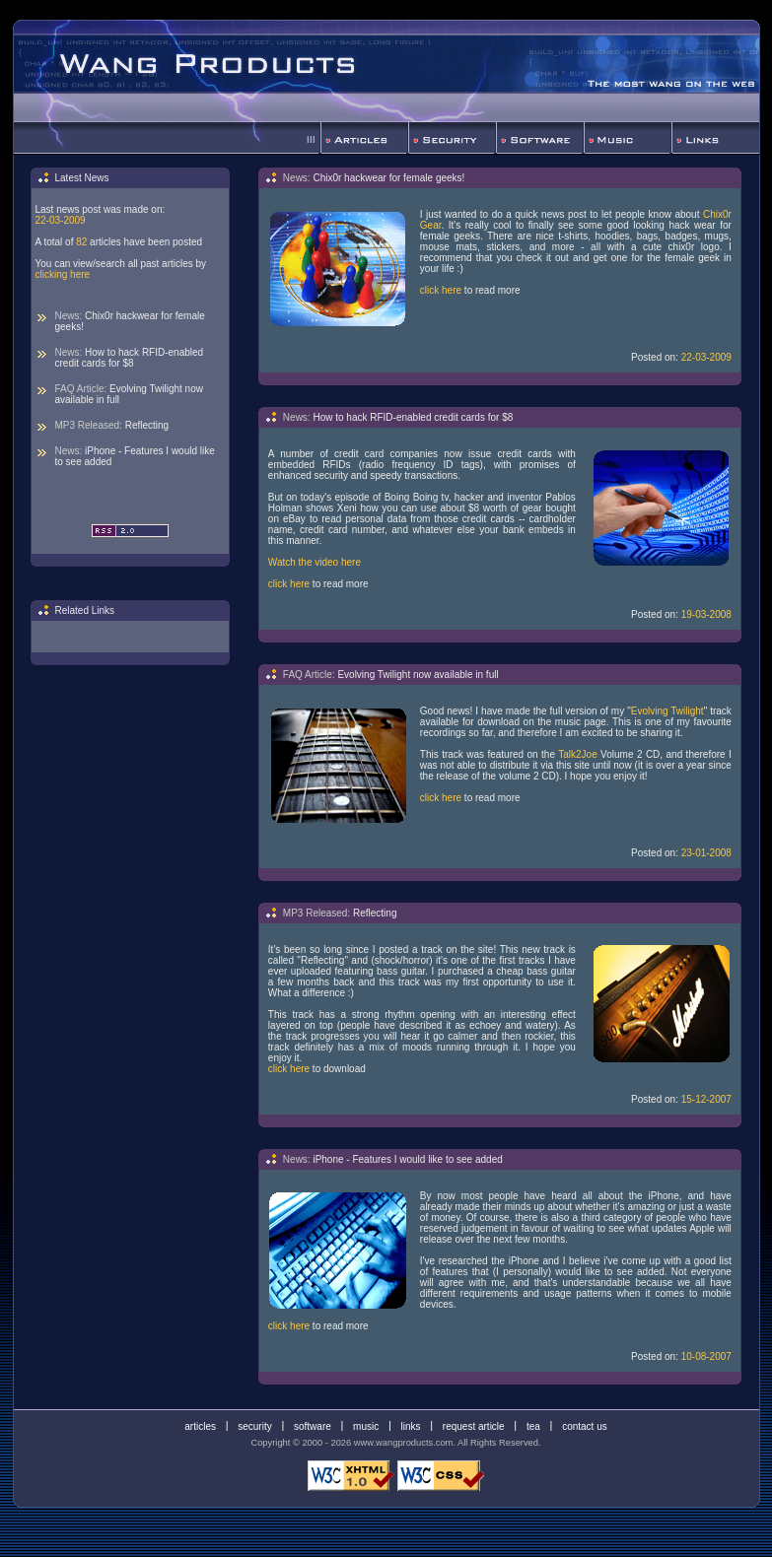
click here (440, 290)
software (312, 1425)
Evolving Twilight (667, 711)
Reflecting (147, 425)
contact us (584, 1425)
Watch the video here (314, 562)
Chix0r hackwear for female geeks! (130, 321)
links (411, 1425)
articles (200, 1425)
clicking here (63, 274)
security (254, 1425)
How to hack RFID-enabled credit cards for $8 (129, 358)
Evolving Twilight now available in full (129, 394)
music (366, 1425)
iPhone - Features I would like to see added (135, 456)
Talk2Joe (577, 754)
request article (474, 1425)
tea (533, 1425)
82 (81, 242)
